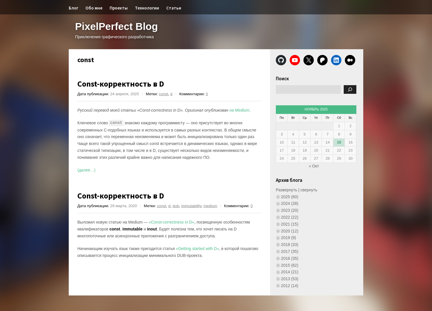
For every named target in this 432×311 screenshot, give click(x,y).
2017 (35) (289, 251)
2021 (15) (289, 224)
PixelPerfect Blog (116, 26)
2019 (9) (288, 237)
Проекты (119, 8)
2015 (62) (289, 265)
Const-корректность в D (120, 84)
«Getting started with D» (197, 248)
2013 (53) (289, 278)
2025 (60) (289, 196)
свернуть (309, 190)
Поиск (282, 78)
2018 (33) (289, 244)
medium (210, 206)
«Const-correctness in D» (171, 222)
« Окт (314, 166)
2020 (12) (289, 231)
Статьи (173, 8)
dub (176, 206)
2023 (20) (289, 210)
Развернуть (286, 190)
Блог (73, 8)
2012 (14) (289, 285)
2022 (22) (289, 217)
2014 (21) (289, 272)
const (163, 94)
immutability (191, 206)
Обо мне (93, 8)
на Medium (239, 110)
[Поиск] (350, 89)
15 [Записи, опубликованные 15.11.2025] (339, 142)
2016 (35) (289, 258)
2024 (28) (289, 203)
